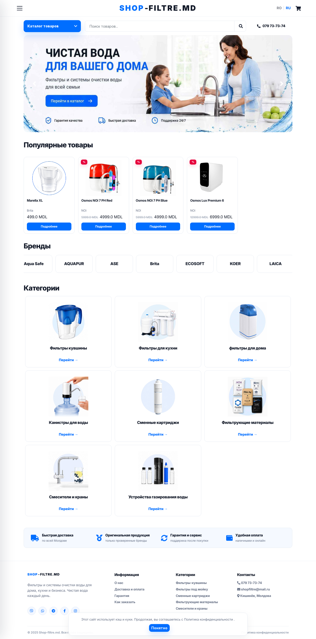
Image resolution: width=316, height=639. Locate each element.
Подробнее (49, 226)
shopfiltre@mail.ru (253, 589)
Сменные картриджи (193, 596)
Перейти (66, 360)
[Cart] (298, 8)
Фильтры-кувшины (191, 583)
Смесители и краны (191, 609)
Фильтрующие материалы (197, 602)
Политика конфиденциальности (209, 620)
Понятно (159, 628)
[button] (34, 83)
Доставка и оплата (129, 589)
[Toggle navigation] (19, 8)
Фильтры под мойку (192, 589)
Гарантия (121, 596)
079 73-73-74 (271, 26)
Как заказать (124, 602)
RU (288, 8)
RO (279, 8)
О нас (118, 583)
